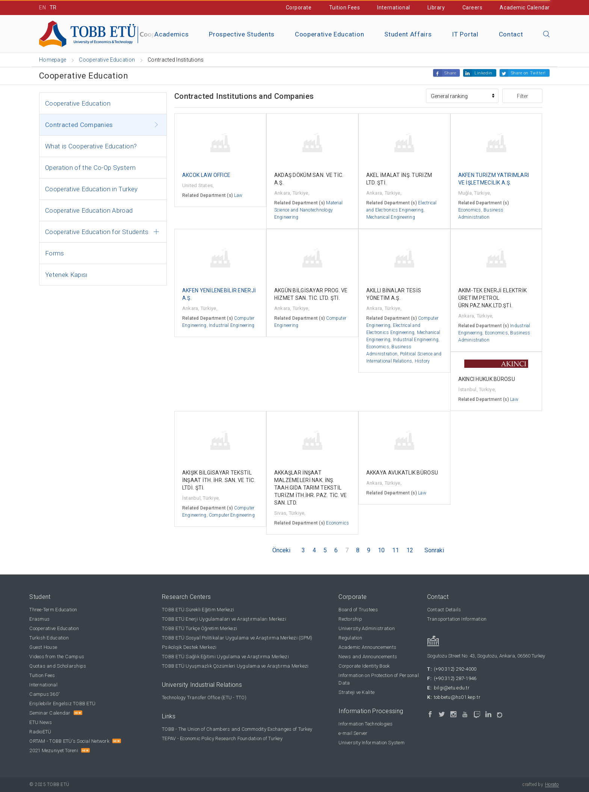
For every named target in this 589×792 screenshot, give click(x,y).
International (393, 8)
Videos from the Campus (56, 656)
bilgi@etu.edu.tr (452, 688)
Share (450, 73)
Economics (469, 210)
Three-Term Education (53, 609)
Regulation (350, 638)
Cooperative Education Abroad (89, 210)
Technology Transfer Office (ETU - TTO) (204, 697)
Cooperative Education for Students (97, 232)
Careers (472, 8)
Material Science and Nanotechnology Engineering (308, 210)
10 (381, 550)
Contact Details (444, 609)
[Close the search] (546, 34)
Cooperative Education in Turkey (91, 189)
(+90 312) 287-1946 (455, 678)
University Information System (371, 742)
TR (53, 8)
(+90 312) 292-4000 (455, 669)
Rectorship (350, 619)
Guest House (43, 647)
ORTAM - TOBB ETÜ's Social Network (69, 741)
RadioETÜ (40, 732)
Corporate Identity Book (364, 666)
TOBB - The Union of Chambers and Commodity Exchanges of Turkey (237, 729)
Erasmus (39, 619)
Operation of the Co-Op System (90, 167)
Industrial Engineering (231, 325)
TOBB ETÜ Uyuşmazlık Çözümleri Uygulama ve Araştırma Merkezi (235, 666)
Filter (522, 96)
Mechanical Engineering (390, 217)
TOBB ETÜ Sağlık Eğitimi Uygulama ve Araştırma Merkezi (225, 656)
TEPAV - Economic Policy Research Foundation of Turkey (222, 738)
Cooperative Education (329, 34)
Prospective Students (242, 34)
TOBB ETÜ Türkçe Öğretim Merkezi (199, 628)
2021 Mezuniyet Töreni (53, 750)
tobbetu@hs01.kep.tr (457, 697)
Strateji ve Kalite (356, 692)
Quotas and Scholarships (57, 666)
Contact (511, 34)
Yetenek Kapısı (66, 274)
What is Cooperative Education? (91, 146)
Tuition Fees (344, 8)
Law (238, 195)
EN (42, 8)
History (422, 361)
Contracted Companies (79, 124)
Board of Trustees (358, 609)
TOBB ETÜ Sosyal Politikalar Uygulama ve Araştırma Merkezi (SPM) (237, 638)
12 (409, 550)
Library (436, 8)
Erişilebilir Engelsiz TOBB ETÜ (62, 703)
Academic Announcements (367, 647)
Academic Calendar (525, 8)
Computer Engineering (232, 515)
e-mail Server (352, 733)
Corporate (299, 8)
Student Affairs (408, 34)
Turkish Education (48, 638)
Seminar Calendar (49, 713)
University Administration (366, 628)
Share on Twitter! (528, 73)
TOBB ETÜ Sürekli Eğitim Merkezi (198, 609)
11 (395, 550)
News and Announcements (367, 656)
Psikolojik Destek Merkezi (189, 647)
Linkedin (483, 73)
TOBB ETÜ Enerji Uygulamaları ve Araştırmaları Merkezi (224, 619)
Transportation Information (457, 619)
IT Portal (465, 34)
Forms (54, 253)
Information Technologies (365, 724)
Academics (171, 34)
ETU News (40, 722)
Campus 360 (44, 694)
